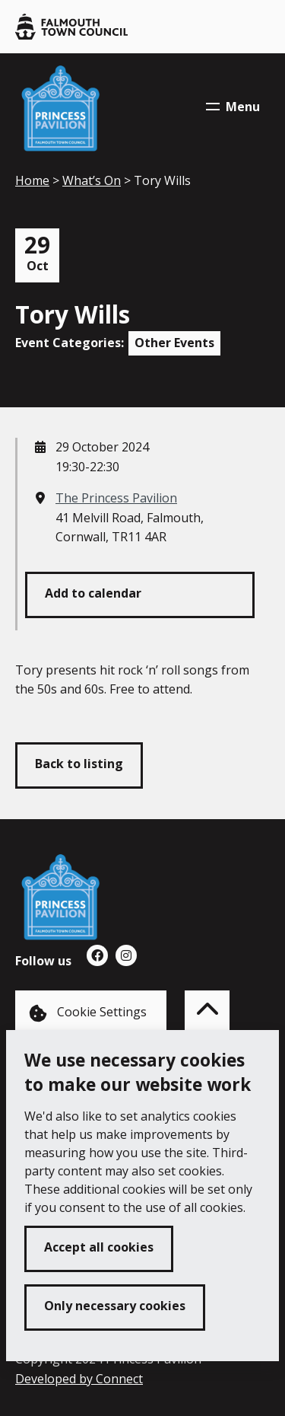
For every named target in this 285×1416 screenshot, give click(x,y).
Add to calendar (93, 593)
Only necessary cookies (114, 1305)
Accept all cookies (99, 1247)
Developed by (79, 1378)
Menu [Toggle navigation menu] (233, 106)
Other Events (174, 342)
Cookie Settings (88, 1012)
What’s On (91, 180)
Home (32, 180)
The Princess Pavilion (116, 498)
